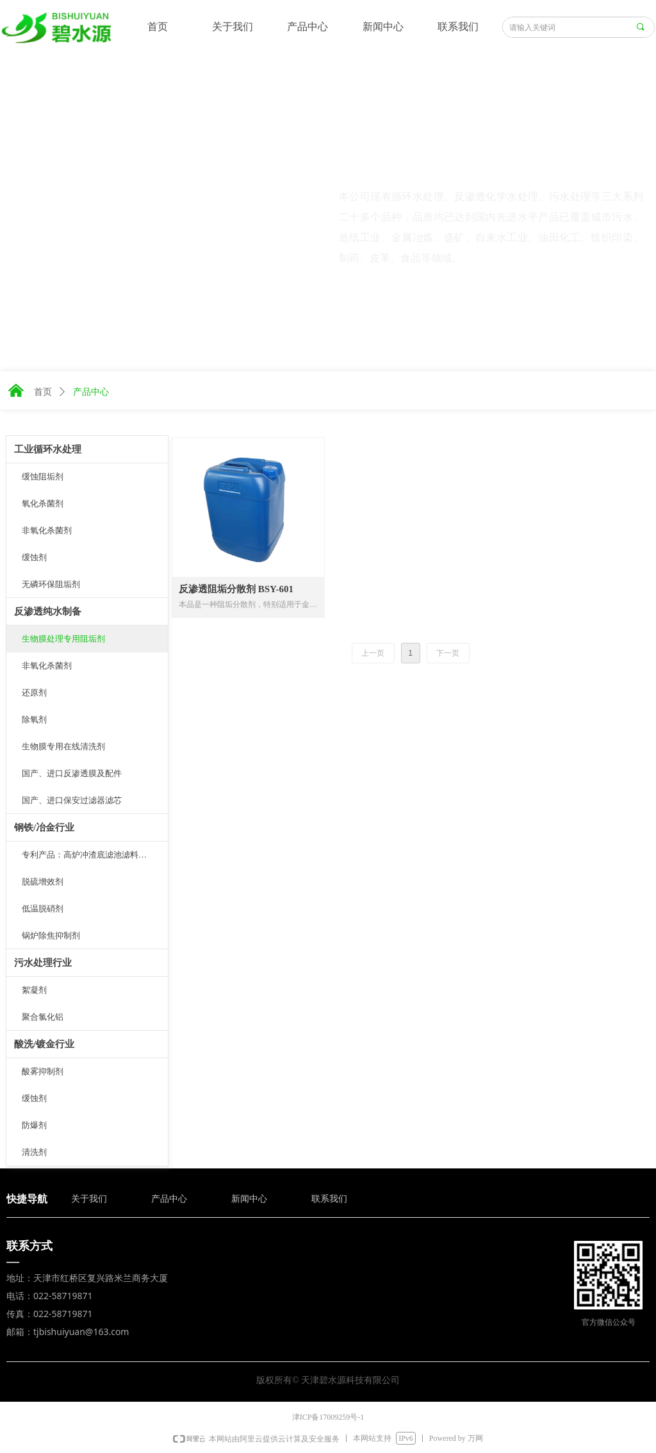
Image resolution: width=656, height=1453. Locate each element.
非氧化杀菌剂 (47, 530)
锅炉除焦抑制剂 (51, 935)
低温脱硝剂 (42, 908)
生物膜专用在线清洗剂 (63, 746)
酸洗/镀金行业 (44, 1044)
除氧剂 (34, 719)
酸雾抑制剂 (42, 1071)
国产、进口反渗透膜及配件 (72, 773)
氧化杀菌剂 (42, 503)
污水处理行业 (43, 963)
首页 (43, 392)
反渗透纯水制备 (47, 611)
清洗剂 (34, 1152)
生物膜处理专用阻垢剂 (63, 638)
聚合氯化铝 (42, 1017)
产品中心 (91, 392)
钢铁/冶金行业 (44, 827)
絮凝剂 (34, 990)
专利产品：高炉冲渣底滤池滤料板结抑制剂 (95, 854)
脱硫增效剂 (42, 881)
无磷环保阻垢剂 (51, 584)
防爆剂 (34, 1125)
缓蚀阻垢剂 (42, 476)
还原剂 (34, 692)
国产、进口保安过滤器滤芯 (72, 800)
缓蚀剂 (34, 557)
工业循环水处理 (47, 449)
